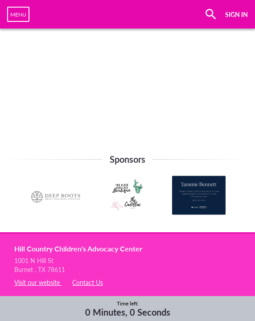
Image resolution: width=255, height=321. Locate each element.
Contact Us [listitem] (87, 282)
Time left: (128, 303)
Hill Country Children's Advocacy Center (78, 248)
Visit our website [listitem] (38, 282)
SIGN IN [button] (236, 14)
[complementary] (127, 308)
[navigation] (18, 14)
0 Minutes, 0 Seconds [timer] (127, 312)
